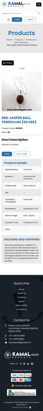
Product (9, 63)
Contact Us (21, 309)
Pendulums (31, 39)
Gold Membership (23, 386)
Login (16, 19)
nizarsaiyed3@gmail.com (19, 342)
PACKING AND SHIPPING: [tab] (22, 239)
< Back (22, 68)
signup (30, 19)
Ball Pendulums (21, 42)
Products (19, 39)
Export (22, 301)
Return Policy (21, 305)
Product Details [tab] (15, 163)
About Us (21, 293)
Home (9, 39)
